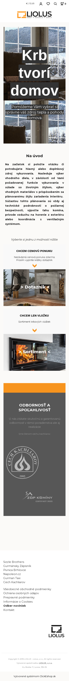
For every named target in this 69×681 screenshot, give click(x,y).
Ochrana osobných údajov (21, 593)
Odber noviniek (14, 605)
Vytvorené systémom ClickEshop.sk (35, 676)
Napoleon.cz (12, 574)
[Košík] (62, 4)
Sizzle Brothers (13, 562)
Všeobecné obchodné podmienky (27, 589)
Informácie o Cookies (18, 601)
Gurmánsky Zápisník (17, 566)
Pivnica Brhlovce (15, 570)
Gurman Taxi (11, 578)
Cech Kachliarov (14, 582)
